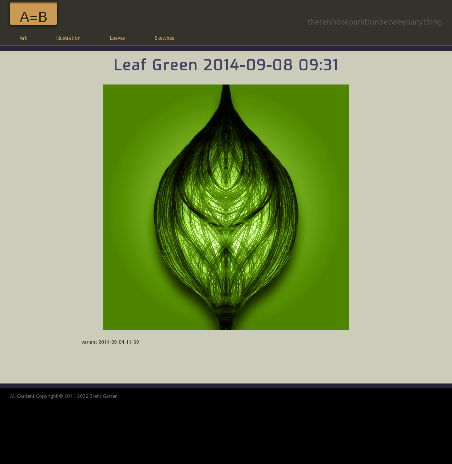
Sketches (164, 38)
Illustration (68, 38)
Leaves (117, 38)
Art (23, 38)
